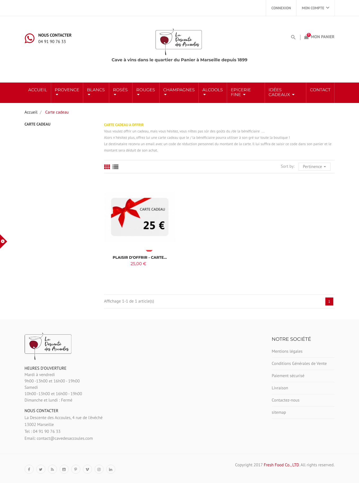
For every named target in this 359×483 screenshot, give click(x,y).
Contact (320, 90)
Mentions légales (287, 351)
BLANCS (96, 90)
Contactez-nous (286, 400)
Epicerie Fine (241, 92)
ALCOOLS (212, 90)
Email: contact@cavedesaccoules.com (59, 438)
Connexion (281, 8)
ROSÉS (120, 90)
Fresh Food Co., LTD (281, 465)
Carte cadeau (38, 124)
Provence (67, 90)
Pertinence (315, 166)
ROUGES (145, 90)
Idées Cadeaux (280, 92)
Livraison (280, 388)
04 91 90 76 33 (52, 41)
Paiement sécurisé (288, 376)
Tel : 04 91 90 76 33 (43, 431)
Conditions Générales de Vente (299, 363)
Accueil (37, 90)
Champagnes (179, 90)
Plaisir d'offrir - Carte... (140, 257)
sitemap (279, 412)
